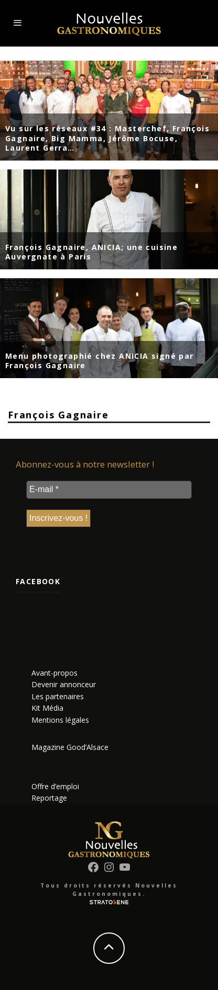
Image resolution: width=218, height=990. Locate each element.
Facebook (38, 581)
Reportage (49, 798)
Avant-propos (54, 673)
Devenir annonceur (63, 684)
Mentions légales (60, 720)
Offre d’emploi (55, 786)
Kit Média (47, 708)
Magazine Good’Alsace (69, 747)
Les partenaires (57, 696)
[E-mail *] (109, 489)
